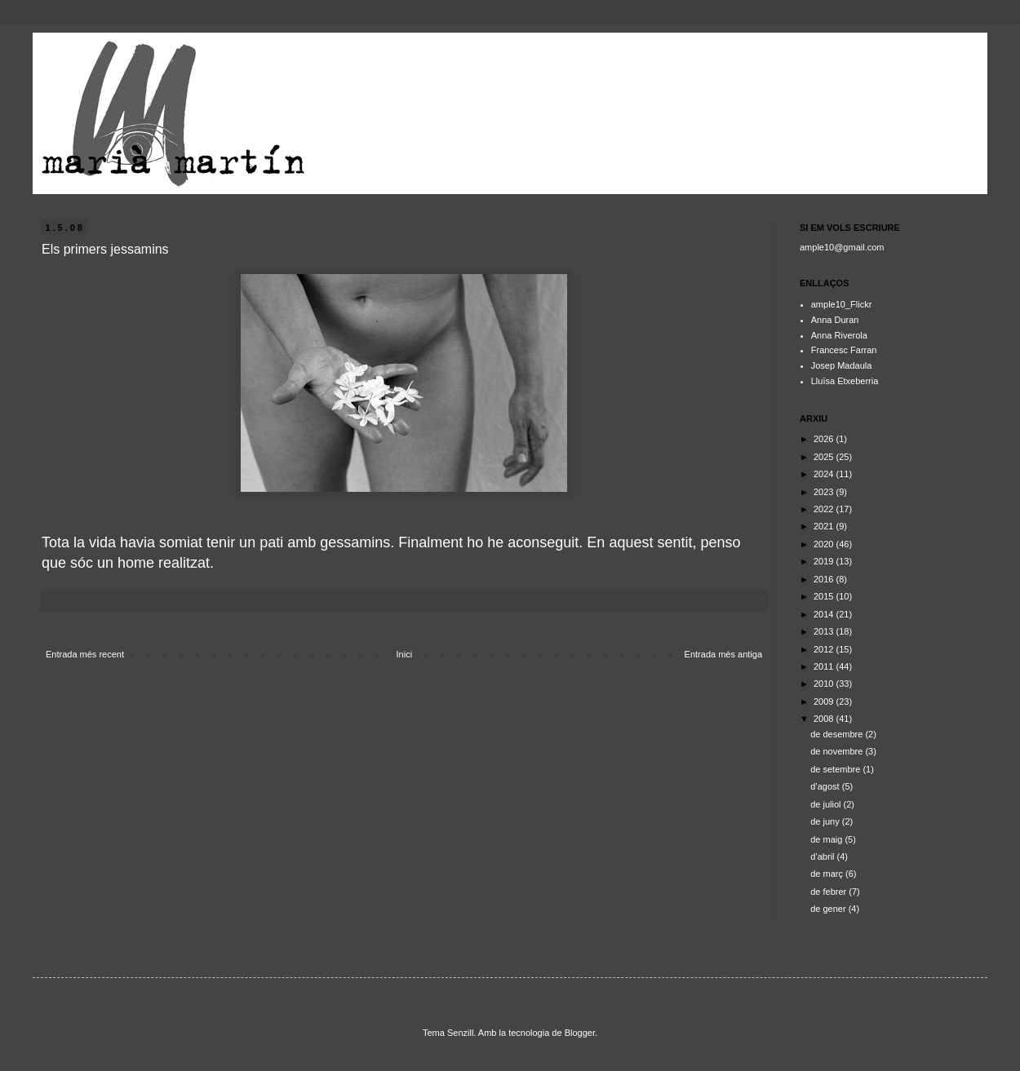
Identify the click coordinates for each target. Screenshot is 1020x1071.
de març (827, 873)
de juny (826, 821)
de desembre (837, 734)
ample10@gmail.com (842, 247)
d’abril (823, 856)
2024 (825, 474)
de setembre (836, 769)
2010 (825, 683)
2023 (825, 492)
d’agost (826, 786)
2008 (825, 719)
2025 (825, 457)
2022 (825, 509)
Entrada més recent (85, 654)
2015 (825, 596)
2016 (825, 579)
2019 (825, 561)
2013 (825, 631)
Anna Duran (835, 320)
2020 (825, 544)
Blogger (580, 1033)
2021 (825, 526)
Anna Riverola (839, 335)
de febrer (829, 891)
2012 (825, 649)
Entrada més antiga (723, 654)
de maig (827, 839)
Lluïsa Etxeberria (845, 381)
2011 (825, 666)
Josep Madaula (841, 365)
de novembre (837, 751)
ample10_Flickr (841, 304)
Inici (405, 654)
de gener (829, 909)
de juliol (826, 804)
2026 (825, 439)
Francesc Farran (844, 350)
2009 (825, 701)
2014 (825, 614)
